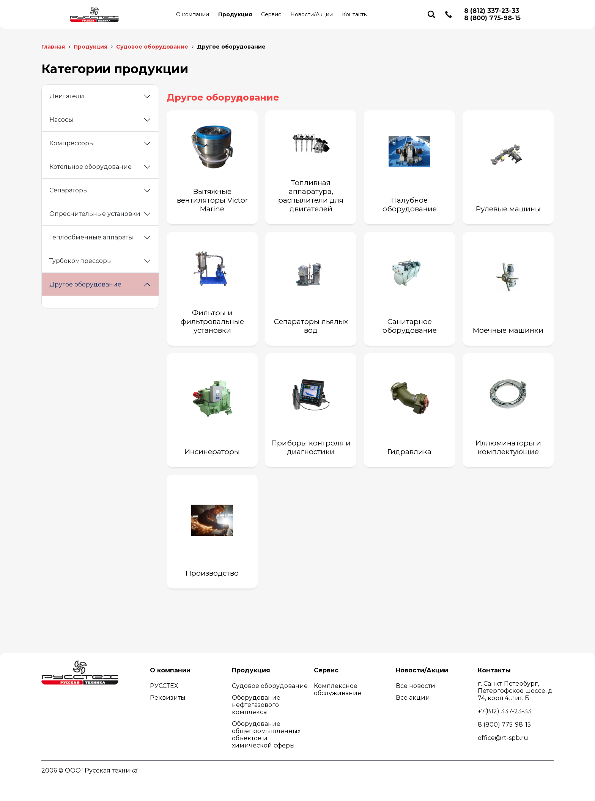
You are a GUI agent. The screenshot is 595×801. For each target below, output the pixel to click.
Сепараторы (68, 190)
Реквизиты (168, 697)
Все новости (415, 685)
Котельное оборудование (90, 166)
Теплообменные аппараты (91, 237)
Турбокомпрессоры (80, 260)
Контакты (355, 14)
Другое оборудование (85, 284)
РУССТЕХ (164, 685)
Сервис (271, 14)
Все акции (413, 697)
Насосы (61, 119)
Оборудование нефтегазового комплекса (256, 705)
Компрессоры (71, 143)
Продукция (235, 14)
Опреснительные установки (94, 213)
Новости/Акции (311, 14)
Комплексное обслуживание (337, 689)
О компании (192, 14)
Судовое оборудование (270, 685)
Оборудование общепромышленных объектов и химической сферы (266, 734)
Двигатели (66, 96)
